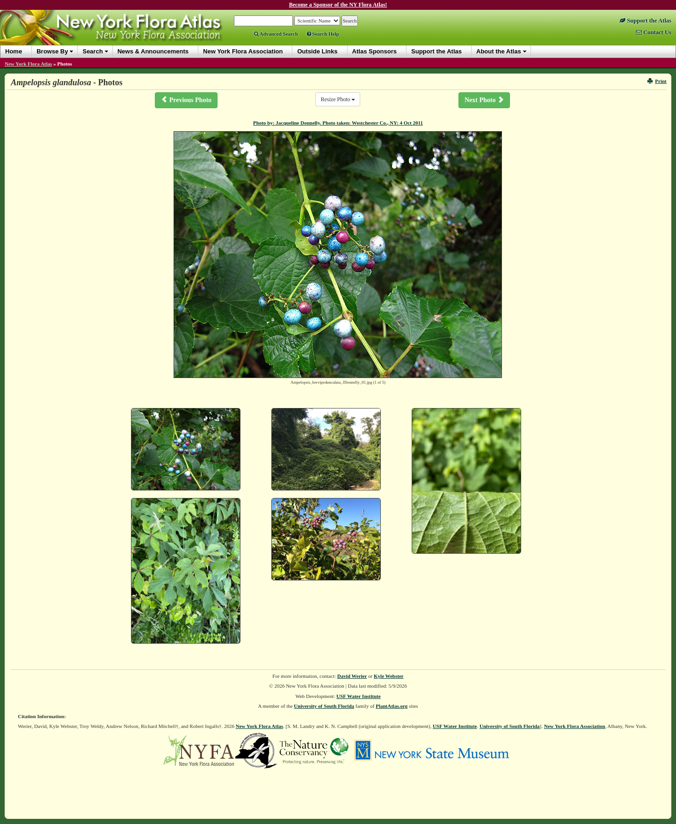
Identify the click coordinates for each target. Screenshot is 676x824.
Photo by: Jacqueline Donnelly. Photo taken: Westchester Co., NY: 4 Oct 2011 (338, 123)
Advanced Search (276, 34)
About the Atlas (498, 51)
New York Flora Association (574, 726)
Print (657, 81)
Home (13, 51)
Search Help (323, 34)
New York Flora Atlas (28, 64)
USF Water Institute (358, 696)
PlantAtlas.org (391, 706)
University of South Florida (324, 706)
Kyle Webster (389, 676)
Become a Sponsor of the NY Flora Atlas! (338, 4)
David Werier (352, 676)
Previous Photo (186, 100)
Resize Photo (337, 99)
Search (92, 51)
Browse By (52, 51)
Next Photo (484, 100)
